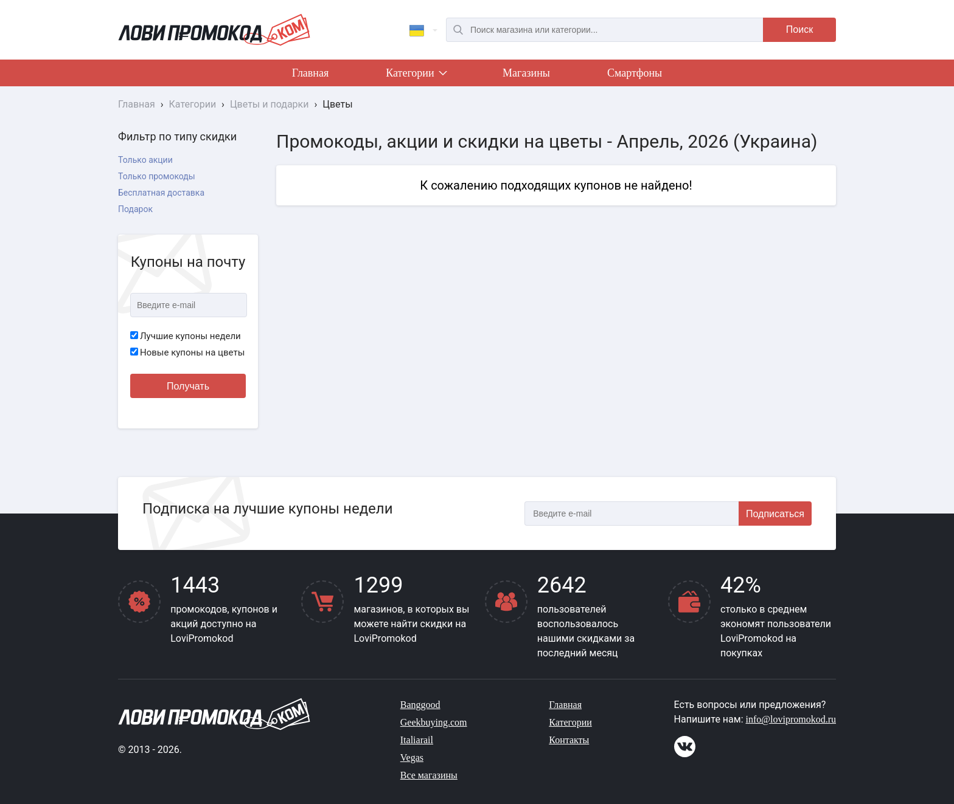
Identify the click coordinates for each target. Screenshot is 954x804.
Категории (415, 75)
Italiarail (416, 740)
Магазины (526, 73)
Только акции (145, 160)
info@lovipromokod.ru (791, 719)
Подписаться (775, 514)
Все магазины (429, 775)
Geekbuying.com (433, 722)
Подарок (135, 209)
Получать (188, 386)
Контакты (569, 740)
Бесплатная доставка (161, 193)
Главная (310, 73)
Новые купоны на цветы (187, 352)
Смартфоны (634, 73)
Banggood (420, 704)
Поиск (799, 29)
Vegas (411, 757)
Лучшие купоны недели (185, 336)
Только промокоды (156, 176)
